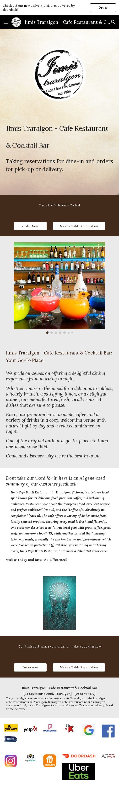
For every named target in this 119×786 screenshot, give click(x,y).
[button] (5, 22)
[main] (59, 133)
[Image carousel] (59, 288)
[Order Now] (30, 226)
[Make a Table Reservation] (79, 226)
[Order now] (30, 667)
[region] (59, 7)
